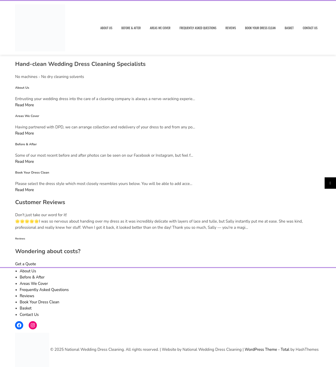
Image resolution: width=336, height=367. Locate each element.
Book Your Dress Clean (260, 27)
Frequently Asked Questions (198, 27)
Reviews (230, 27)
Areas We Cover (160, 27)
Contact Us (310, 27)
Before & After (131, 27)
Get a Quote (25, 264)
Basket (289, 27)
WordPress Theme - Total (267, 349)
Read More (24, 105)
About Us (106, 27)
